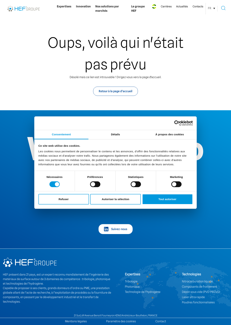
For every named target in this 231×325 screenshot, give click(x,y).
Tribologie (131, 281)
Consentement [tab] (61, 134)
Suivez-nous (119, 229)
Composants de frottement (199, 286)
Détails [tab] (115, 134)
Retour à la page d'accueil (115, 91)
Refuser (64, 199)
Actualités (182, 6)
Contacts (198, 6)
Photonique (132, 286)
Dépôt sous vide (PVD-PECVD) (201, 292)
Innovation (83, 6)
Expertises (64, 6)
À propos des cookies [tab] (169, 134)
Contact (160, 321)
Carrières (166, 6)
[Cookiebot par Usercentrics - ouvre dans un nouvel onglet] (177, 123)
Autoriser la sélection (115, 199)
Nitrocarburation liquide (197, 281)
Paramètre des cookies (121, 321)
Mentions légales (76, 321)
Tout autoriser (167, 199)
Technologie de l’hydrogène (142, 292)
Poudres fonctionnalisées (198, 302)
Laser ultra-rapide (193, 297)
